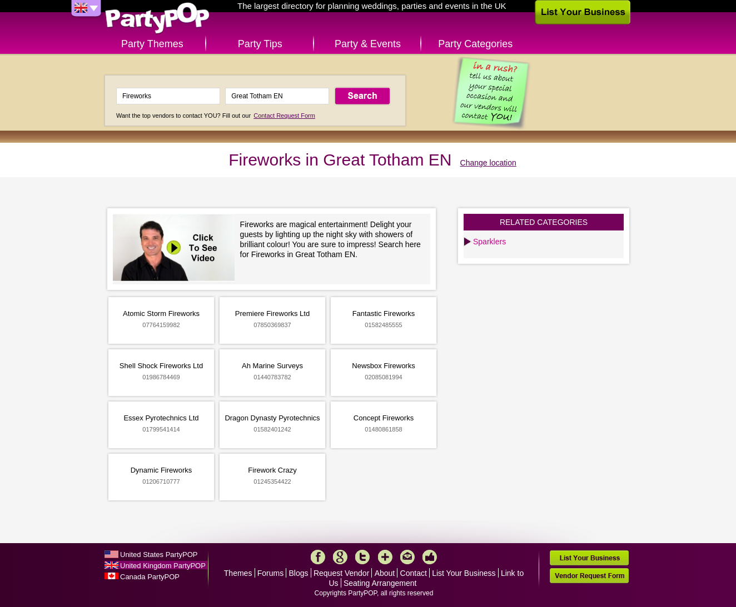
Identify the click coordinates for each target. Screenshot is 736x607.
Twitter (362, 557)
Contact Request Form (284, 115)
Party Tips (260, 43)
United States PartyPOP (158, 554)
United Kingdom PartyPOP (163, 565)
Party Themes (152, 43)
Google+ (340, 557)
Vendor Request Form (589, 576)
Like (429, 557)
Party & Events (368, 43)
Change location (488, 162)
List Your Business (463, 573)
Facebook (318, 557)
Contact (413, 573)
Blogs (299, 573)
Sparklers (489, 241)
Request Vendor (341, 573)
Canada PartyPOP (150, 577)
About (385, 573)
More (385, 557)
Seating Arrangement (380, 583)
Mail (407, 557)
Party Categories (475, 43)
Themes (238, 573)
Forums (270, 573)
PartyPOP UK (157, 18)
